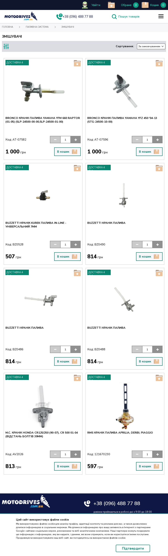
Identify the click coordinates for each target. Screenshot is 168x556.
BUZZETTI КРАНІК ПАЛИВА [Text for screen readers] (106, 223)
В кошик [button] (67, 151)
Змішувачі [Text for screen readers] (67, 27)
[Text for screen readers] (20, 19)
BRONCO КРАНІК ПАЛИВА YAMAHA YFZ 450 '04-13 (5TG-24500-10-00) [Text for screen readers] (122, 120)
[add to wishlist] (111, 5)
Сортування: (140, 46)
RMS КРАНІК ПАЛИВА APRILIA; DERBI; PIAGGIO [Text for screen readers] (120, 433)
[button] (55, 139)
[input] (65, 139)
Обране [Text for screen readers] (126, 5)
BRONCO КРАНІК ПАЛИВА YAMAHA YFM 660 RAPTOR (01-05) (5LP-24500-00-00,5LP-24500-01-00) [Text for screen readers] (42, 120)
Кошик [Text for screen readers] (154, 5)
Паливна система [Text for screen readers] (37, 27)
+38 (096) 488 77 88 (117, 503)
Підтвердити (133, 548)
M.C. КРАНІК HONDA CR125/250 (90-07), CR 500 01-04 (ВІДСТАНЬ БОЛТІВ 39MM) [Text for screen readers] (41, 434)
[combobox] (151, 46)
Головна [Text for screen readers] (7, 27)
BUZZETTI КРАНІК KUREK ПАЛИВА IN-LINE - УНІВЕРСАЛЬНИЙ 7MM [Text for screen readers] (35, 224)
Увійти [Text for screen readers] (95, 5)
